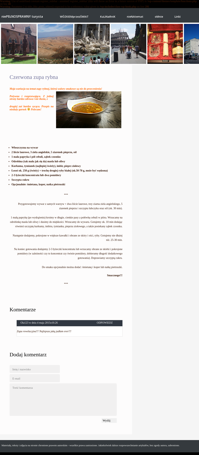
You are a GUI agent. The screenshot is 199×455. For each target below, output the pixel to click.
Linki (178, 16)
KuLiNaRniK (107, 16)
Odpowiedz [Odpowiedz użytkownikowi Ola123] (105, 322)
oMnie (159, 16)
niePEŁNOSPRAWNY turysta (22, 17)
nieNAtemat (135, 16)
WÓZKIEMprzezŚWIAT (74, 16)
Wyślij (106, 420)
